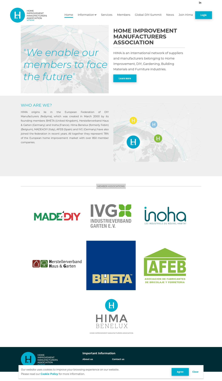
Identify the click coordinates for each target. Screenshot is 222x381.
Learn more (125, 78)
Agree (180, 371)
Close (195, 371)
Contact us (118, 359)
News (170, 15)
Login (204, 15)
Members (123, 15)
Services (106, 15)
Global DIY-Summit (148, 15)
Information (86, 15)
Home (68, 15)
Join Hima (186, 15)
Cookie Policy (49, 374)
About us (87, 359)
